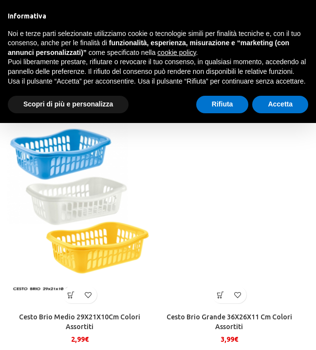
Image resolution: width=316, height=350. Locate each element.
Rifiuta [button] (222, 104)
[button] (71, 294)
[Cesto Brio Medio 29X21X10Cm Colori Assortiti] (79, 212)
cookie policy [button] (176, 52)
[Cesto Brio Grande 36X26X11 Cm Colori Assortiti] (229, 212)
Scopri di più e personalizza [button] (68, 104)
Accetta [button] (280, 104)
